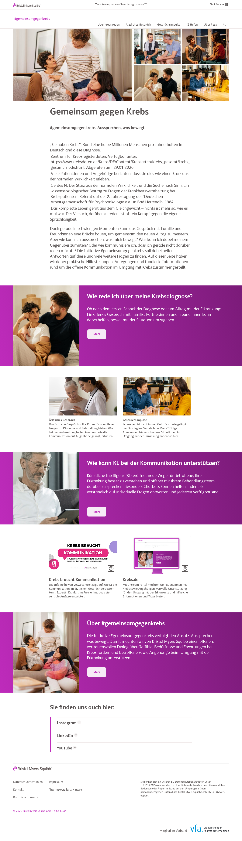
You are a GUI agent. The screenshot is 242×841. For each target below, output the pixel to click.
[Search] (224, 24)
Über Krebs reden (109, 24)
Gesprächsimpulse (168, 24)
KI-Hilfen (192, 24)
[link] (124, 723)
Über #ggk (210, 24)
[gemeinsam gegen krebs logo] (32, 18)
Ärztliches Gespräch (138, 24)
